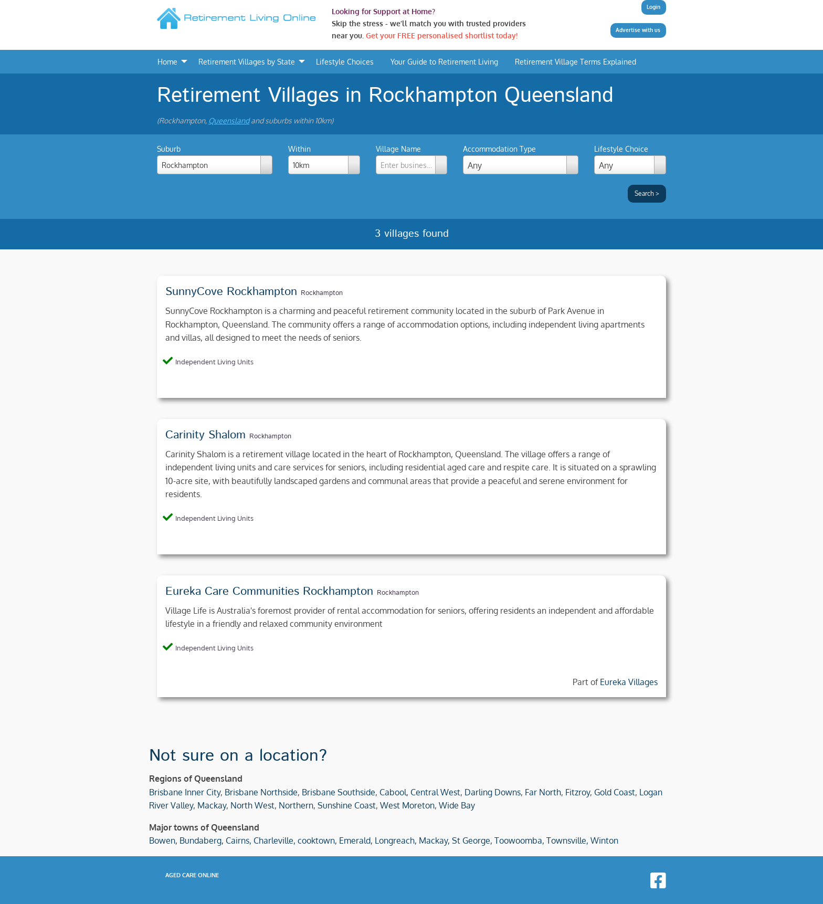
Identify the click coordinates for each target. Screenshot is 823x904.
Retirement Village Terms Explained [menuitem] (575, 61)
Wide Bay (457, 805)
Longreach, (396, 840)
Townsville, (567, 840)
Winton (604, 840)
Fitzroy (577, 792)
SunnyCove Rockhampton (231, 291)
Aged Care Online (192, 875)
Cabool (392, 792)
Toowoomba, (519, 840)
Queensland (228, 120)
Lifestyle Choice (621, 148)
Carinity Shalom (205, 435)
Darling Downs (493, 792)
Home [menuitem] (167, 61)
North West (252, 805)
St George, (472, 840)
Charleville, (275, 840)
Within (324, 159)
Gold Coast (614, 792)
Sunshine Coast (347, 805)
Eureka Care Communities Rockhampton (269, 591)
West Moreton (407, 805)
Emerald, (356, 840)
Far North (543, 792)
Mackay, (434, 840)
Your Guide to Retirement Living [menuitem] (444, 61)
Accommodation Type (499, 148)
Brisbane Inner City (184, 792)
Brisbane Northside (261, 792)
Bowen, (163, 840)
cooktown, (317, 840)
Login (653, 7)
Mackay (211, 805)
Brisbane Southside (338, 792)
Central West (435, 792)
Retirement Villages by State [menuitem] (246, 61)
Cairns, (238, 840)
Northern (296, 805)
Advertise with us (638, 30)
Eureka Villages (629, 682)
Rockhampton (322, 293)
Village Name (412, 159)
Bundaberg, (202, 840)
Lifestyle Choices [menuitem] (345, 61)
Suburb (214, 159)
